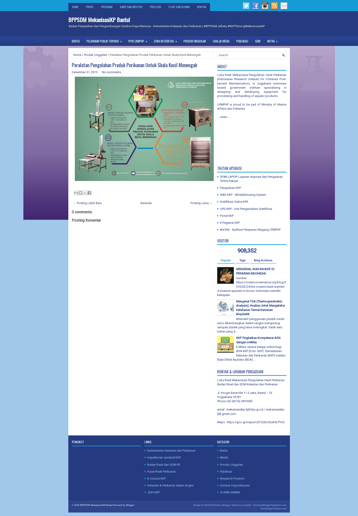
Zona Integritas (167, 39)
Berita (76, 41)
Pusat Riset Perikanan (161, 471)
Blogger (130, 505)
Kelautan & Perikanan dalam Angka (170, 485)
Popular (226, 260)
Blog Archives (263, 260)
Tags (242, 260)
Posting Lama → (201, 203)
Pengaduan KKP (230, 188)
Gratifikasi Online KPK (234, 201)
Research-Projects (232, 478)
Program (106, 7)
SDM (257, 41)
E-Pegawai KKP (230, 222)
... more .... (223, 117)
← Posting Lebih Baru (87, 203)
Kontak (201, 7)
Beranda (146, 203)
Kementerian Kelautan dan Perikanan (171, 450)
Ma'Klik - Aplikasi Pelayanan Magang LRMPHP (250, 229)
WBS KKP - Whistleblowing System (243, 194)
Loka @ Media (221, 41)
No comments (111, 72)
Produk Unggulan (195, 41)
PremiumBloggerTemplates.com (269, 505)
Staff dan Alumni (179, 7)
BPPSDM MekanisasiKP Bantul (99, 19)
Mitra (274, 39)
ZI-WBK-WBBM (230, 492)
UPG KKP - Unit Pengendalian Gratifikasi (246, 209)
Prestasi (155, 7)
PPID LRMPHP (139, 39)
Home (75, 7)
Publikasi (242, 41)
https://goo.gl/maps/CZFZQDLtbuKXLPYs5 (255, 422)
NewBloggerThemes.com (273, 508)
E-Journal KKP (156, 478)
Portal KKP (227, 215)
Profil (90, 7)
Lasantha (246, 505)
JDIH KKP (153, 492)
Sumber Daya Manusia (235, 485)
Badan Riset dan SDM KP (163, 464)
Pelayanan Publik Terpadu (106, 39)
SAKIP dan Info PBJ (131, 7)
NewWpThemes (212, 505)
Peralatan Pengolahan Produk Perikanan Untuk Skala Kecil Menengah (134, 65)
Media (224, 457)
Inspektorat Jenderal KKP (164, 457)
